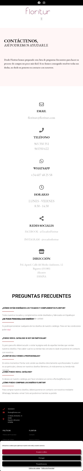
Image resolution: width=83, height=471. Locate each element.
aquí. (9, 329)
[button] (41, 19)
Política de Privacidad (47, 468)
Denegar (41, 458)
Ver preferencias (41, 464)
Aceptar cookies (41, 452)
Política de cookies (34, 468)
